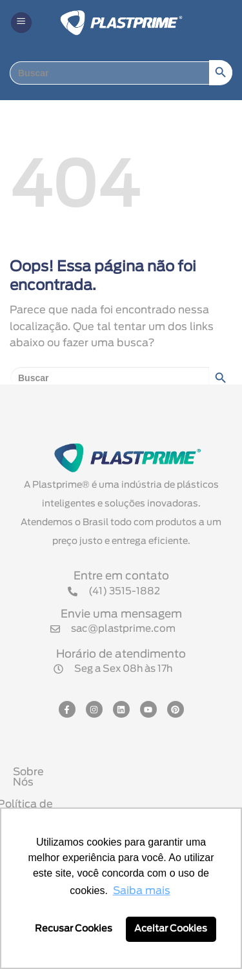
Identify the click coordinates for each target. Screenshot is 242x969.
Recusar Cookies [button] (73, 928)
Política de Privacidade (124, 794)
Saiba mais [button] (141, 891)
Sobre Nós (124, 772)
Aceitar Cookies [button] (170, 928)
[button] (21, 23)
